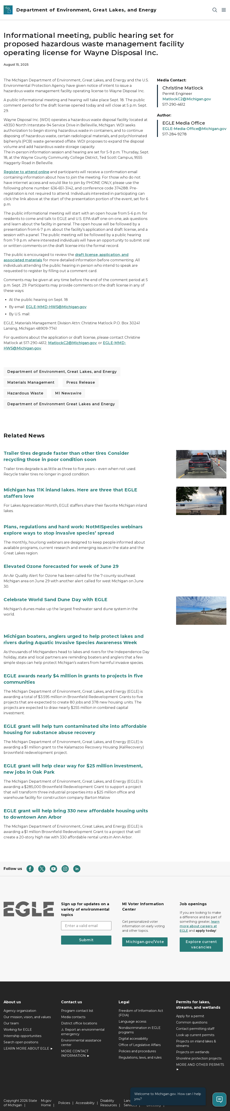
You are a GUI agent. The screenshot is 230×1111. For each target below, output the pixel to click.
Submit (86, 936)
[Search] (214, 10)
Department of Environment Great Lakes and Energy (61, 404)
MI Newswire (68, 393)
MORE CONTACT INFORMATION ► (75, 1050)
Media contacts (73, 1013)
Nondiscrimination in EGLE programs (140, 1026)
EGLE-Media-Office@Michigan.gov (194, 129)
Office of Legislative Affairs (140, 1041)
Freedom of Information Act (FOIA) (141, 1009)
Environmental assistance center (81, 1039)
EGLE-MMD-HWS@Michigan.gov (56, 307)
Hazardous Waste (25, 393)
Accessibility (85, 1099)
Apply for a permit (190, 1012)
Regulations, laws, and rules (140, 1054)
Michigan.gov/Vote (145, 938)
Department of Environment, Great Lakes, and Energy (62, 372)
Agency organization (20, 1007)
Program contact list (77, 1007)
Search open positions (21, 1039)
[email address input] (86, 922)
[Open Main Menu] (223, 10)
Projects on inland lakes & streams (196, 1040)
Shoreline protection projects (198, 1055)
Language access (132, 1018)
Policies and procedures (137, 1048)
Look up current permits (195, 1031)
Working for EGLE (18, 1026)
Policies (64, 1099)
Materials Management (31, 382)
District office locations (79, 1020)
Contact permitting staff (195, 1025)
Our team (11, 1020)
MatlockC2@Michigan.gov (72, 343)
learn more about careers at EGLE (199, 922)
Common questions (191, 1019)
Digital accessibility (133, 1035)
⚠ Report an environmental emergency (82, 1028)
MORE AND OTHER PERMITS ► (200, 1063)
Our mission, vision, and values (27, 1013)
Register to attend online (26, 172)
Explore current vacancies (201, 941)
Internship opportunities (22, 1032)
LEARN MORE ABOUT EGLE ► (28, 1045)
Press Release (80, 382)
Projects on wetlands (192, 1048)
